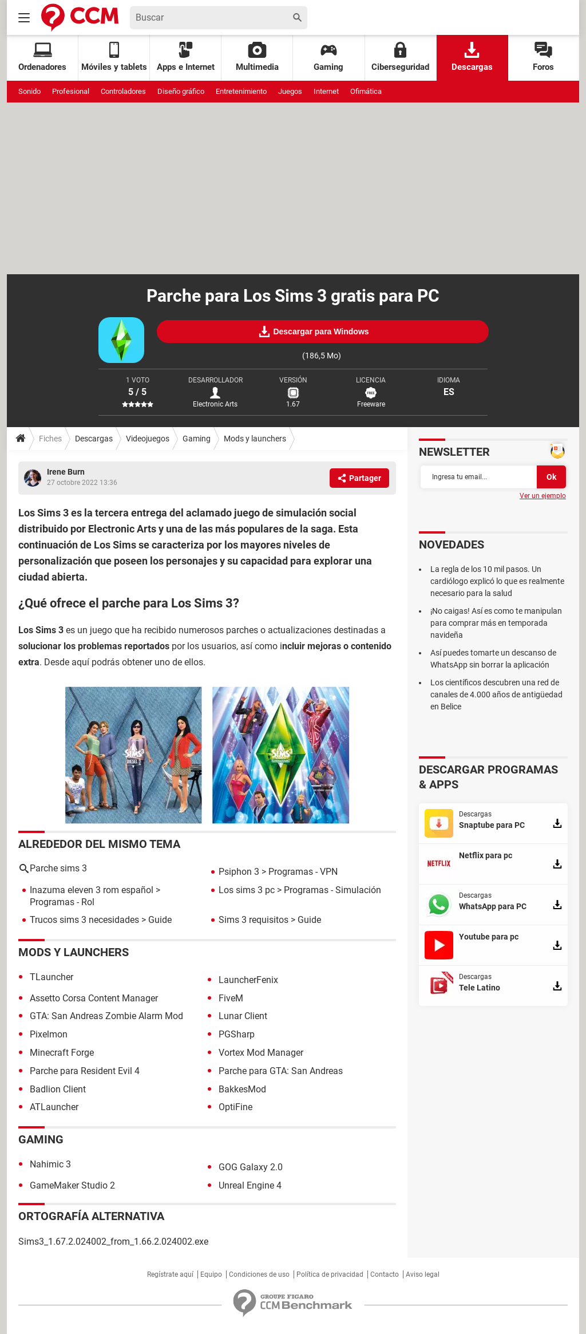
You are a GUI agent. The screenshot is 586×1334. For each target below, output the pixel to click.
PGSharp (237, 1034)
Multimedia (257, 57)
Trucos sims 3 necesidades (84, 919)
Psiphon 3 (239, 871)
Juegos (290, 91)
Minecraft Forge (62, 1052)
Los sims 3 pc (247, 890)
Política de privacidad (329, 1274)
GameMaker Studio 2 (72, 1185)
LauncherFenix (248, 979)
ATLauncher (54, 1107)
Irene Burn (66, 471)
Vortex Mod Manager (261, 1052)
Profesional (70, 91)
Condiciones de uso (259, 1274)
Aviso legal (423, 1274)
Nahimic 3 (50, 1164)
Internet (326, 91)
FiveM (231, 998)
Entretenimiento (241, 91)
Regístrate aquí (170, 1274)
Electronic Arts (215, 404)
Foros (543, 57)
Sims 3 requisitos (253, 919)
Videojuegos (147, 438)
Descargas (472, 57)
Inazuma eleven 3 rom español (91, 890)
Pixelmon (49, 1034)
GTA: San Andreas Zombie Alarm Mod (106, 1016)
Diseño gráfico (180, 91)
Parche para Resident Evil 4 (85, 1070)
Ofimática (366, 91)
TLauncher (51, 977)
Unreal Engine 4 (250, 1185)
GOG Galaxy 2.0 (251, 1167)
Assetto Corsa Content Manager (94, 998)
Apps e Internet (186, 57)
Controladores (123, 91)
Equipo (211, 1274)
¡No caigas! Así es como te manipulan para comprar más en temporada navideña (496, 623)
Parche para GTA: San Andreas (281, 1070)
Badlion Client (58, 1089)
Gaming (328, 57)
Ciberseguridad (400, 57)
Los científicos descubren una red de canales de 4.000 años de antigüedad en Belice (496, 694)
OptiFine (235, 1107)
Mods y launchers (255, 438)
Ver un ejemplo (543, 496)
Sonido (29, 91)
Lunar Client (243, 1016)
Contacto (384, 1274)
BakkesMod (242, 1089)
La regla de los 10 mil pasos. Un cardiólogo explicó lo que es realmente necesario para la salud (497, 581)
